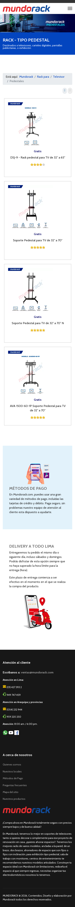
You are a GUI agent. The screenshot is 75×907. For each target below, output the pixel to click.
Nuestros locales (12, 771)
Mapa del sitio (10, 792)
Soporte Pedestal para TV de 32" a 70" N (38, 323)
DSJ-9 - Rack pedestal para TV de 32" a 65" (37, 157)
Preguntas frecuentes (15, 785)
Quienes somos (12, 764)
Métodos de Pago (13, 778)
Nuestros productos (14, 798)
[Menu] (70, 8)
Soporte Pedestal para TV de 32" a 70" (37, 240)
